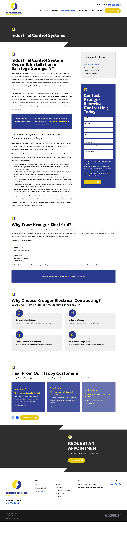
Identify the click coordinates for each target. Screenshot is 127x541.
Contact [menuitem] (99, 11)
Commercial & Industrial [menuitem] (68, 11)
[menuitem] (98, 64)
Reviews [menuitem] (92, 11)
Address (87, 140)
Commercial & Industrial (63, 510)
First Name (87, 118)
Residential (59, 507)
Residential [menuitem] (54, 11)
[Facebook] (116, 504)
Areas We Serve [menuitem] (82, 11)
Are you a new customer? (91, 146)
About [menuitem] (47, 11)
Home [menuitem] (40, 11)
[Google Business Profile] (112, 504)
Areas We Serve (60, 513)
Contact (58, 516)
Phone (86, 129)
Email (86, 134)
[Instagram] (120, 504)
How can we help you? (90, 151)
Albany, (73, 230)
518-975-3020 (114, 5)
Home (58, 504)
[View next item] (17, 417)
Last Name (87, 123)
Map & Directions (40, 510)
